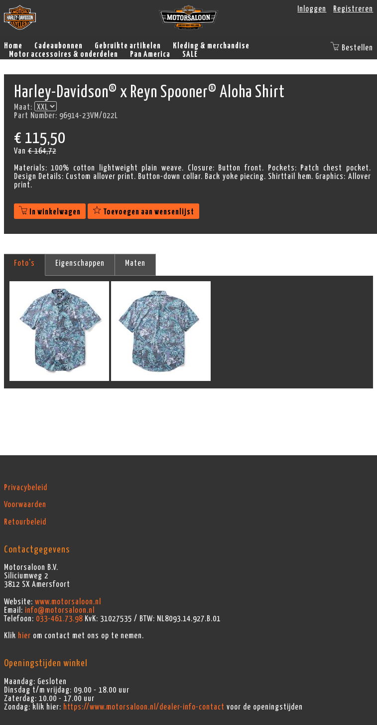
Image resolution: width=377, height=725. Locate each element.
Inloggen (311, 9)
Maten (135, 263)
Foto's (24, 263)
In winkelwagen (50, 212)
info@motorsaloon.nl (60, 610)
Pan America (150, 54)
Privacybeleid (25, 488)
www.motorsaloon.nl (68, 602)
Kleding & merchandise (211, 46)
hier (24, 636)
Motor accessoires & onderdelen (63, 54)
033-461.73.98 (59, 619)
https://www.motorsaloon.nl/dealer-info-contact (144, 707)
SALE (190, 54)
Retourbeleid (25, 522)
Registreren (353, 9)
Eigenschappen (80, 263)
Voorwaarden (25, 505)
